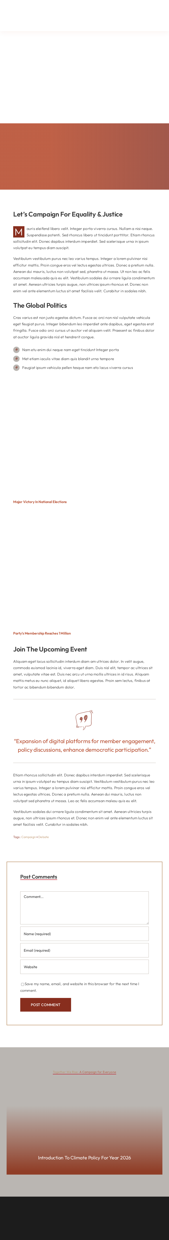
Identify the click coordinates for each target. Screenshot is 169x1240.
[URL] (84, 967)
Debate (43, 837)
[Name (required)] (84, 934)
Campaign (28, 837)
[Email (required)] (84, 950)
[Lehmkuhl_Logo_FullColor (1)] (33, 6)
